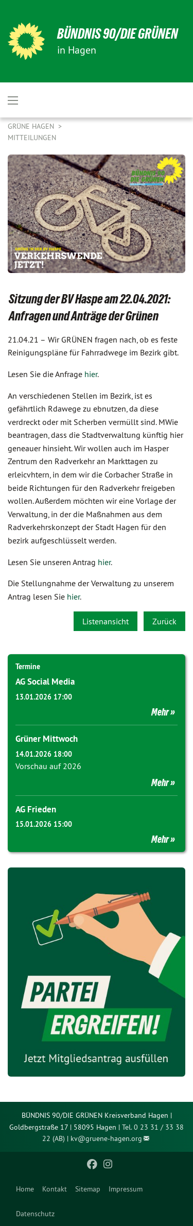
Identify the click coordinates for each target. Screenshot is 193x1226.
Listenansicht (105, 621)
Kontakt (54, 1189)
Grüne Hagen (32, 126)
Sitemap (87, 1189)
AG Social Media (45, 681)
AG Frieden (35, 809)
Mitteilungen (32, 137)
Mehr (160, 712)
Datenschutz (35, 1213)
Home (25, 1189)
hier (90, 374)
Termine (27, 666)
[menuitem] (25, 1189)
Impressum (126, 1189)
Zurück (164, 621)
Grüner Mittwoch (46, 738)
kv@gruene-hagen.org (106, 1138)
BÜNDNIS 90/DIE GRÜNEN (117, 34)
